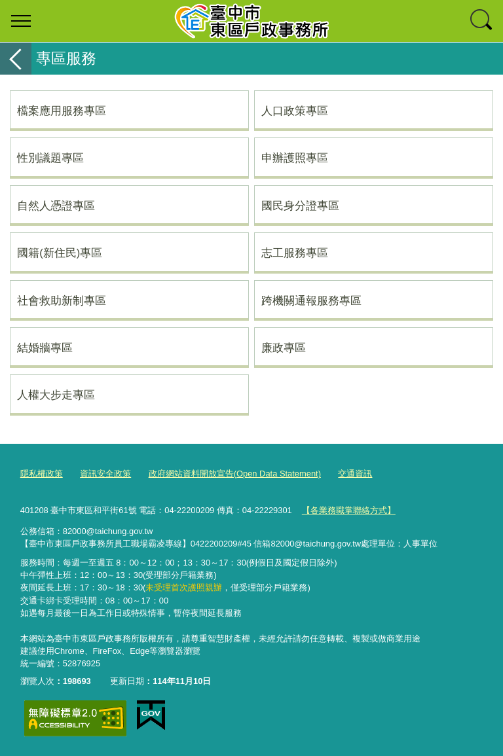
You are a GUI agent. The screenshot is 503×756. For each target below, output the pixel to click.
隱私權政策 (41, 473)
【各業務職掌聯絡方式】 (349, 510)
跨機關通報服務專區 (311, 300)
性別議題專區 (50, 158)
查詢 (482, 21)
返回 (15, 59)
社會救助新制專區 (61, 300)
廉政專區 (283, 347)
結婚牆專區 (45, 347)
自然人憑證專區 (56, 205)
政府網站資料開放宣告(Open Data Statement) (235, 473)
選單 (21, 21)
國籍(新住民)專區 (59, 253)
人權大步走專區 (56, 395)
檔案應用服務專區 (61, 111)
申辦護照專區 (294, 158)
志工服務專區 (294, 253)
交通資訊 (355, 473)
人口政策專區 (294, 111)
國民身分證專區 (300, 205)
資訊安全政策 (105, 473)
